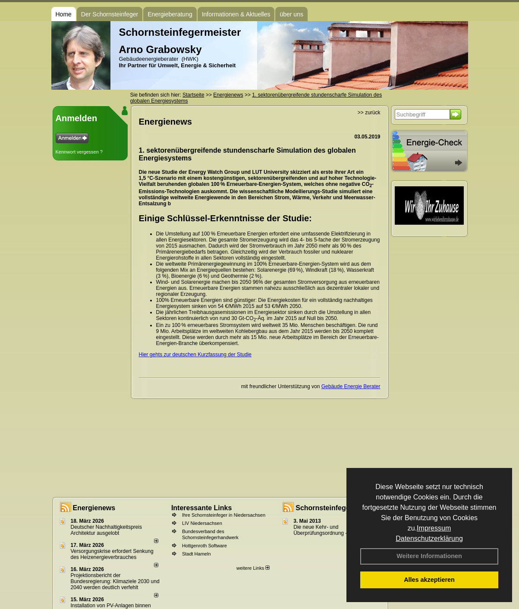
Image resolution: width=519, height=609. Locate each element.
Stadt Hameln (196, 553)
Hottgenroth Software (204, 545)
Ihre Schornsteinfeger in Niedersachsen (223, 515)
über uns (291, 14)
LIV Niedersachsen (202, 523)
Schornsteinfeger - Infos (335, 508)
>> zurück (369, 113)
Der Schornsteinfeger (109, 14)
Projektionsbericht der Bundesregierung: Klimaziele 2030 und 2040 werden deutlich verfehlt (115, 581)
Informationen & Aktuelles (236, 14)
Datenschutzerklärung (429, 538)
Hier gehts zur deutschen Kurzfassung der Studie (195, 355)
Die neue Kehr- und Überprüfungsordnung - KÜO (326, 530)
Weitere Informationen (429, 555)
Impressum (434, 528)
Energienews (94, 508)
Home (64, 14)
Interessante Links (201, 508)
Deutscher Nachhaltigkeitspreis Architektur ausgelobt (106, 530)
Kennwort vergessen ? (79, 151)
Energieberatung (170, 14)
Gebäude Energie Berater (351, 386)
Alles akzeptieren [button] (429, 579)
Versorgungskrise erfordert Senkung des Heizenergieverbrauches (112, 554)
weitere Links (253, 568)
